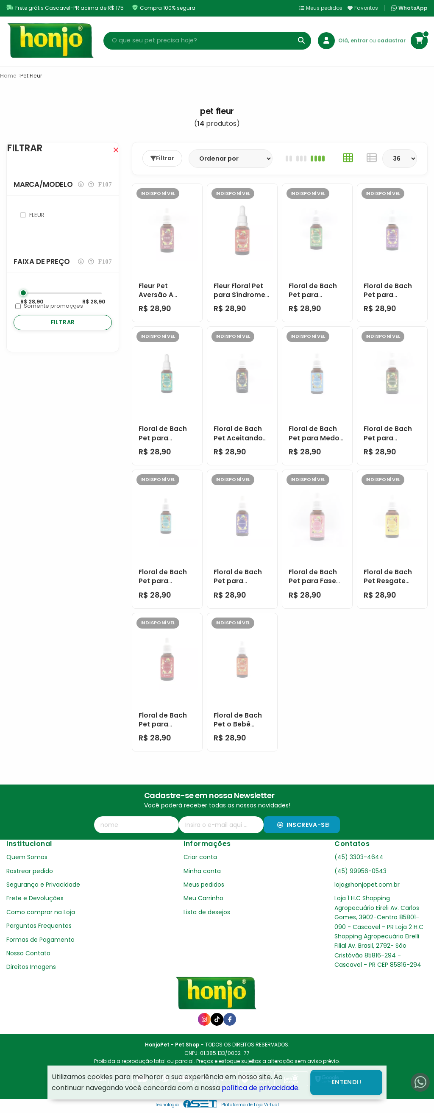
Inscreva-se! (303, 824)
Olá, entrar (353, 40)
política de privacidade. (261, 1088)
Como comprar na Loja (40, 912)
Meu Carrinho (203, 898)
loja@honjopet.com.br (367, 884)
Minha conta (202, 871)
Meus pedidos (320, 8)
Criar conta (200, 857)
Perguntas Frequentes (39, 925)
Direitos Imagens (31, 967)
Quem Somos (26, 857)
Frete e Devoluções (35, 898)
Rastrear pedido (29, 871)
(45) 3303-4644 (359, 857)
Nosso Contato (28, 953)
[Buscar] (301, 40)
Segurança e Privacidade (43, 884)
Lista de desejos (207, 912)
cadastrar (391, 40)
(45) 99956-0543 (360, 871)
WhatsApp (409, 8)
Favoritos (363, 8)
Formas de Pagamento (40, 939)
